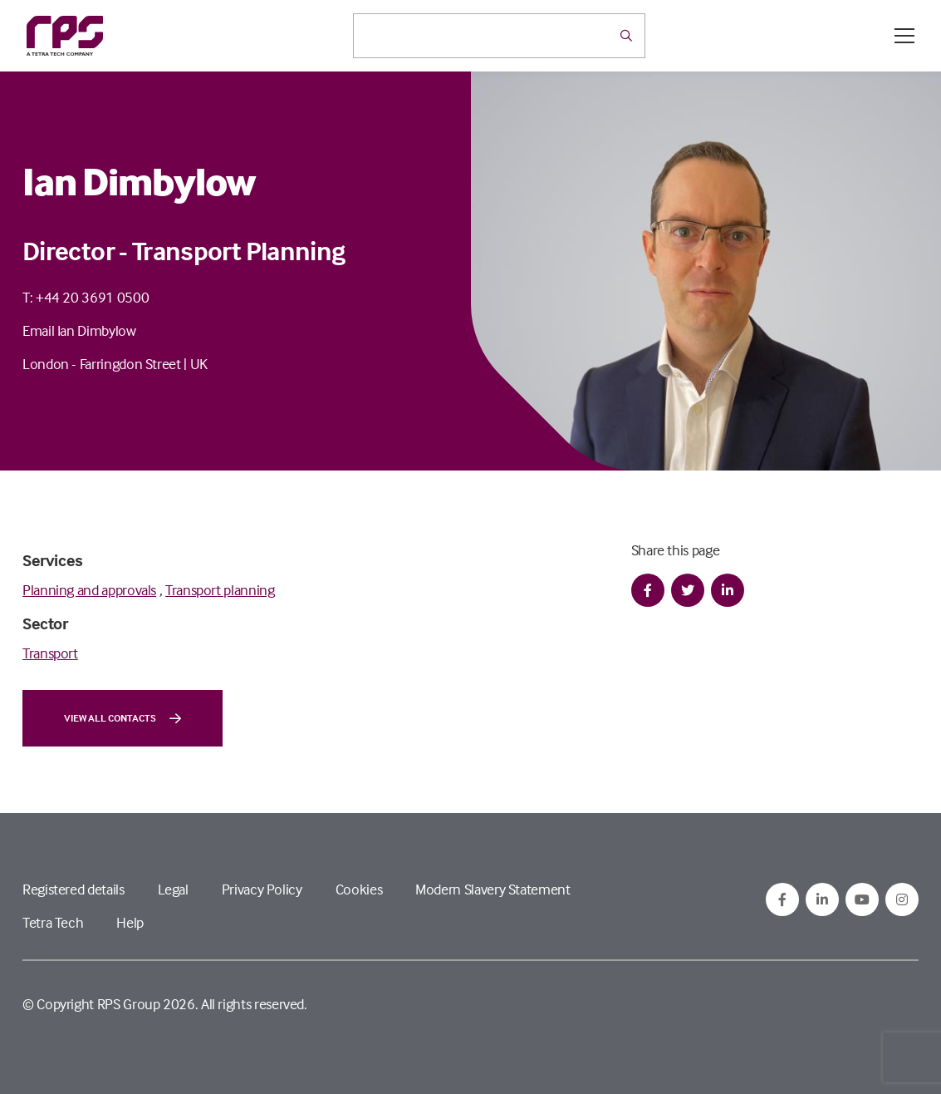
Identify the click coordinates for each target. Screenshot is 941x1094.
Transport (50, 653)
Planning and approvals (89, 589)
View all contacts (122, 718)
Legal (173, 889)
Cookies (359, 889)
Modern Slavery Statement (492, 889)
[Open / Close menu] (904, 35)
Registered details (73, 889)
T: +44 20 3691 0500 (85, 297)
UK (199, 363)
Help (130, 922)
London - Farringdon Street (101, 363)
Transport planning (220, 589)
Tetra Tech (52, 922)
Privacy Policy (262, 889)
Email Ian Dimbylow (79, 330)
